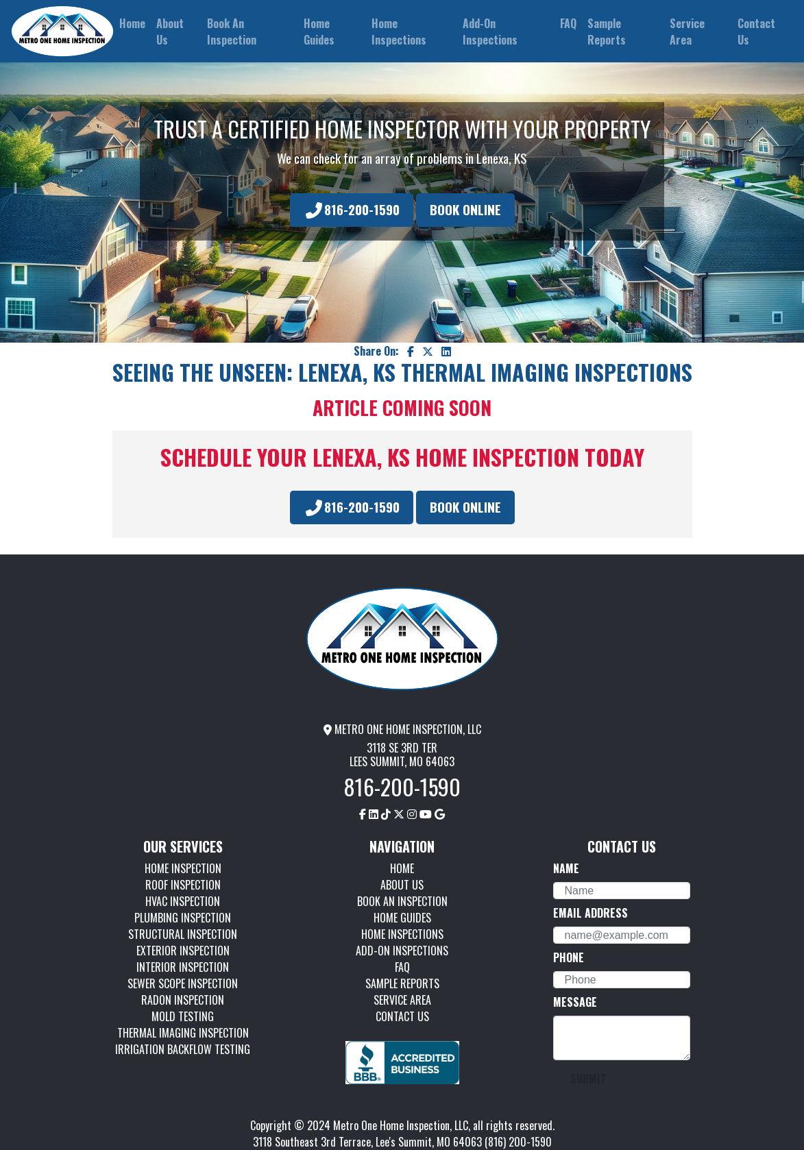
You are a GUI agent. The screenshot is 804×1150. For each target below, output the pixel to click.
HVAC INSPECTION (182, 901)
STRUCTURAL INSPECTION (182, 934)
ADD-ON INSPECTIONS (402, 950)
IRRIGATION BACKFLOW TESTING (182, 1049)
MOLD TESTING (182, 1016)
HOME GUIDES (402, 917)
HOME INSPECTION (183, 868)
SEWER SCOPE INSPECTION (182, 983)
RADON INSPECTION (182, 1000)
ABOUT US (402, 885)
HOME (402, 868)
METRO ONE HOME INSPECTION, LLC (402, 729)
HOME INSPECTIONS (402, 934)
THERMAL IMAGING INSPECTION (183, 1033)
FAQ (402, 967)
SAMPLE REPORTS (402, 983)
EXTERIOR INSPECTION (183, 950)
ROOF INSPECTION (183, 885)
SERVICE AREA (402, 1000)
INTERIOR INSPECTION (182, 967)
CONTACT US (402, 1016)
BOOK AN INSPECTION (402, 901)
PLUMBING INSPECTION (182, 917)
